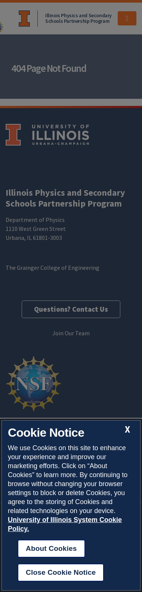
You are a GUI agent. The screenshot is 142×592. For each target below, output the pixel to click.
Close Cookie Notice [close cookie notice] (61, 572)
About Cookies (51, 548)
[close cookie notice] (127, 429)
